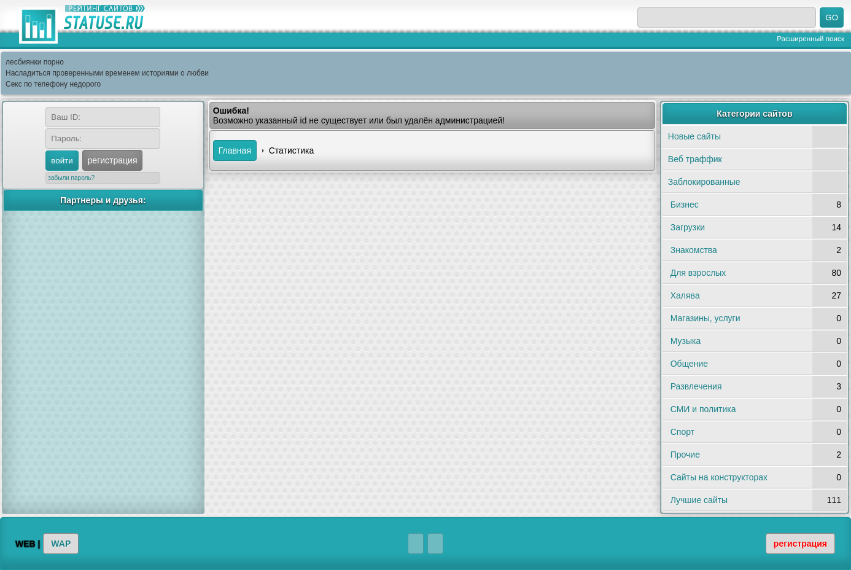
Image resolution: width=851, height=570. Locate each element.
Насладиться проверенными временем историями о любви (107, 73)
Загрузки (687, 227)
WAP (61, 544)
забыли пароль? (71, 177)
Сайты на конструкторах (718, 477)
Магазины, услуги (705, 318)
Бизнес (684, 204)
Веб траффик (695, 159)
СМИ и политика (703, 409)
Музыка (685, 341)
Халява (685, 295)
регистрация (113, 160)
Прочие (685, 454)
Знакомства (693, 250)
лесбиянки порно (35, 62)
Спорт (682, 432)
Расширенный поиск (810, 38)
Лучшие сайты (699, 500)
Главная (235, 150)
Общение (689, 364)
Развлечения (696, 386)
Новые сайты (694, 136)
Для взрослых (698, 273)
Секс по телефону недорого (53, 84)
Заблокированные (704, 182)
